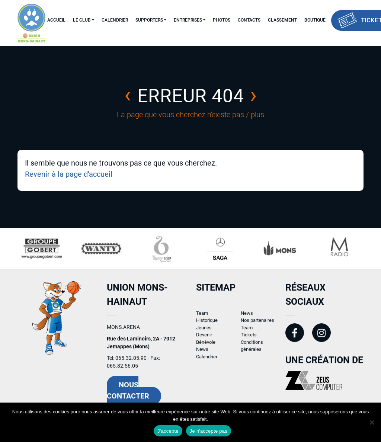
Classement (282, 20)
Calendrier (115, 20)
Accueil (56, 20)
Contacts (249, 20)
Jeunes (204, 331)
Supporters (149, 20)
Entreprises (188, 20)
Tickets (249, 338)
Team (202, 316)
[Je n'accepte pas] (371, 422)
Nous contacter (128, 394)
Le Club (82, 20)
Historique (207, 324)
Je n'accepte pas (208, 431)
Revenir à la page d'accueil (68, 174)
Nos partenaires (257, 324)
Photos (221, 20)
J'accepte (168, 431)
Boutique (315, 20)
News (202, 353)
